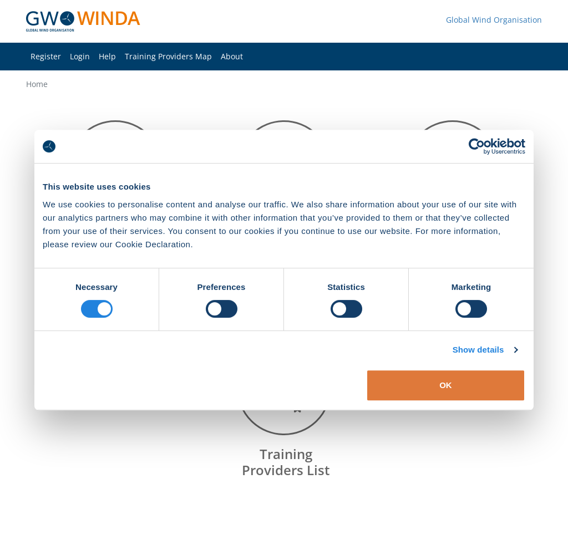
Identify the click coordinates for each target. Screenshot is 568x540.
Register (46, 56)
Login (80, 56)
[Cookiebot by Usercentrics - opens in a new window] (476, 146)
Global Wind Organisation (494, 19)
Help (107, 56)
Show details (478, 349)
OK (445, 385)
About (232, 56)
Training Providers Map (168, 56)
